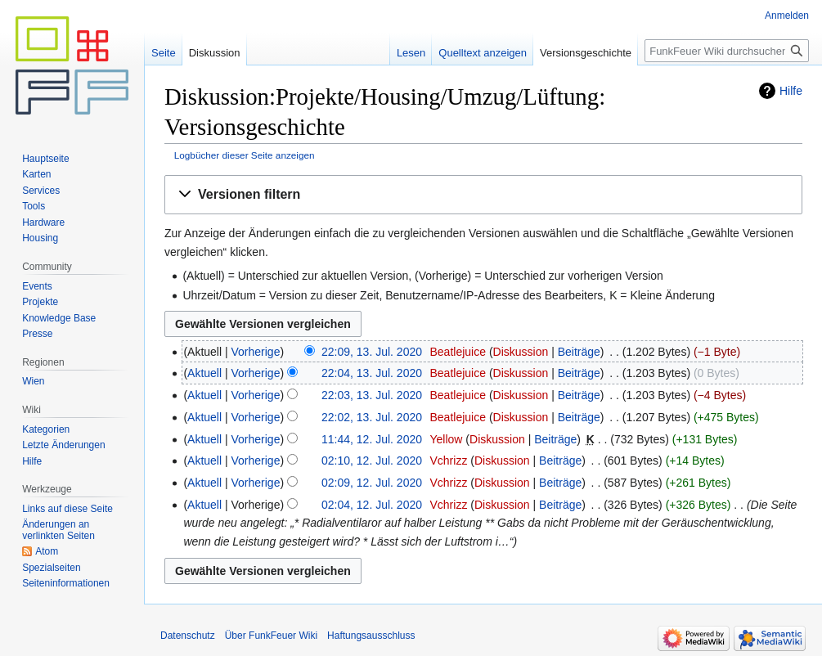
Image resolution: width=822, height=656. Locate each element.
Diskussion (521, 351)
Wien (33, 381)
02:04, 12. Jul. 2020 (371, 504)
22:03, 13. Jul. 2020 (371, 395)
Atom (46, 551)
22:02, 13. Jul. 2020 (371, 417)
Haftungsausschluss (371, 635)
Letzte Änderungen (63, 445)
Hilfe (790, 90)
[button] (483, 195)
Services (41, 190)
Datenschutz (187, 635)
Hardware (43, 222)
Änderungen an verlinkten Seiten (58, 530)
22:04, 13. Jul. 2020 (371, 373)
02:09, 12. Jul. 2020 (371, 482)
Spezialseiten (51, 567)
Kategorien (46, 429)
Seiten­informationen (66, 583)
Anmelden (787, 15)
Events (37, 286)
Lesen (411, 53)
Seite (163, 53)
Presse (37, 333)
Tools (33, 206)
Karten (36, 174)
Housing (40, 238)
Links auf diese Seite (67, 508)
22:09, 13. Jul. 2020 (371, 351)
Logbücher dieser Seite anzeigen (244, 155)
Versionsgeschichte (585, 53)
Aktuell (204, 373)
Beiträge (579, 351)
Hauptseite (45, 158)
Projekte (40, 302)
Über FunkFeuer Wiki (271, 635)
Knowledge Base (59, 318)
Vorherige (256, 351)
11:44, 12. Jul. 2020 (371, 439)
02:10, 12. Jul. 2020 (371, 460)
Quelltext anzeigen (482, 53)
